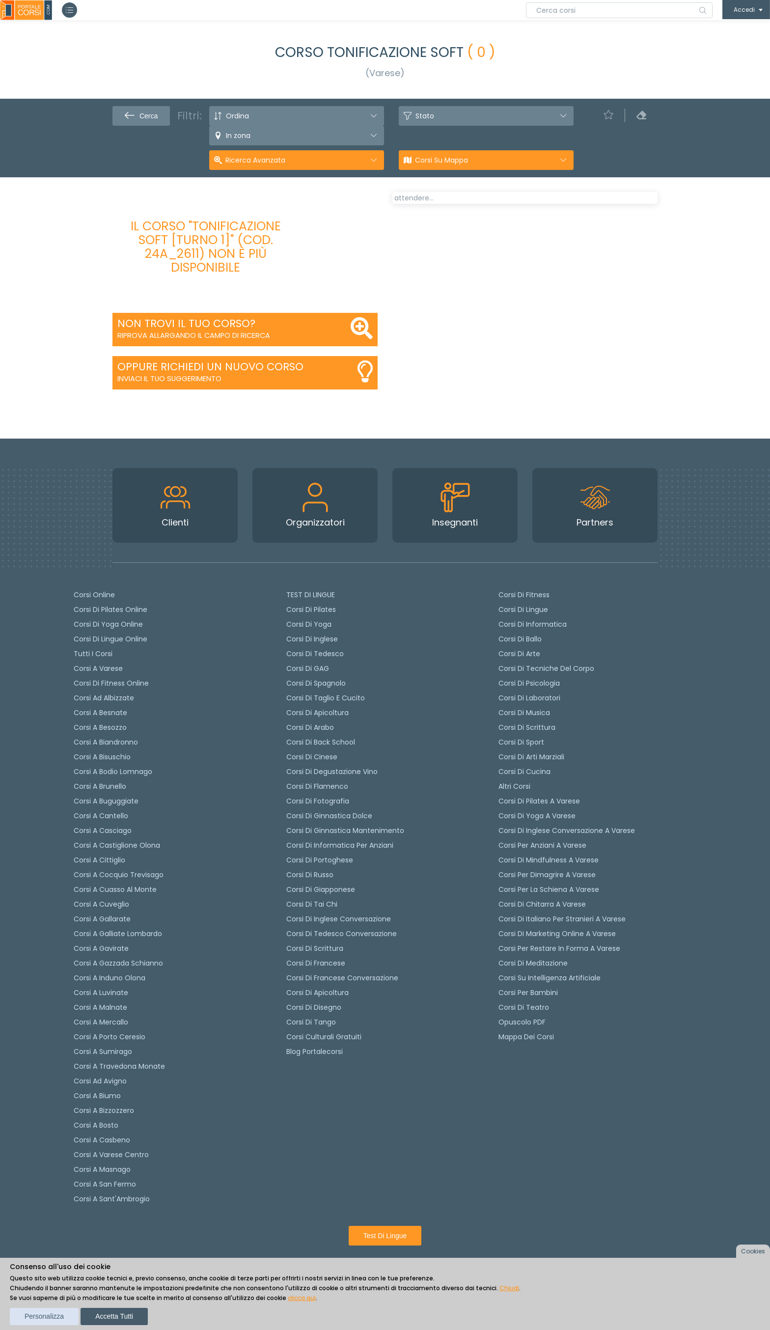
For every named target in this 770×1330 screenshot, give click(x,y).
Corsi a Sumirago (103, 1051)
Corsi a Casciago (103, 830)
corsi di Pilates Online (110, 609)
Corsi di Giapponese (320, 889)
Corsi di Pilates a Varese (539, 801)
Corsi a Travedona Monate (119, 1066)
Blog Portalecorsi (314, 1051)
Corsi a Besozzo (100, 727)
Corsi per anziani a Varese (542, 845)
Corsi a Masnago (102, 1169)
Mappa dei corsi (526, 1037)
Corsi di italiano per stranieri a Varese (562, 919)
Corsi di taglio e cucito (325, 698)
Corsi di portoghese (319, 860)
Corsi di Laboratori (529, 698)
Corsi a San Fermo (105, 1184)
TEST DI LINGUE (310, 595)
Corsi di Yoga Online (108, 624)
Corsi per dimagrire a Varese (547, 875)
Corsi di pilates (311, 609)
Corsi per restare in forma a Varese (559, 948)
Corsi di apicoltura (317, 713)
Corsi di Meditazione (533, 963)
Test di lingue (385, 1236)
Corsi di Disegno (313, 1007)
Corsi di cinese (311, 757)
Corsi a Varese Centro (111, 1155)
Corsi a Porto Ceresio (109, 1037)
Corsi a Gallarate (102, 919)
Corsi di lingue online (110, 639)
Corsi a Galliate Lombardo (118, 934)
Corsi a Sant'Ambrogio (112, 1199)
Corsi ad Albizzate (104, 698)
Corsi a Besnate (100, 713)
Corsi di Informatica (532, 624)
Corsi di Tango (311, 1022)
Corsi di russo (309, 875)
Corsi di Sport (521, 742)
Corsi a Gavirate (101, 948)
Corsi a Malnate (100, 1007)
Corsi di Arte (519, 654)
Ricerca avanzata (255, 160)
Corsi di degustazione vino (332, 771)
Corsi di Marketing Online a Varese (557, 934)
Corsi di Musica (524, 713)
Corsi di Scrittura (526, 727)
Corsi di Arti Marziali (531, 757)
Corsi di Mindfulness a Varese (548, 860)
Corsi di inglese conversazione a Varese (566, 830)
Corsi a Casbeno (102, 1140)
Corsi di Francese (315, 963)
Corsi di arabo (310, 727)
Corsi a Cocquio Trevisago (119, 875)
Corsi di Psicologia (529, 683)
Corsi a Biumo (97, 1096)
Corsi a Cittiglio (99, 860)
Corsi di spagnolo (316, 683)
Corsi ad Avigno (100, 1081)
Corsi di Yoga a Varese (537, 816)
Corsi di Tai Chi (311, 904)
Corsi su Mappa (441, 160)
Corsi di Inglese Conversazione (338, 919)
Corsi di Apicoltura (317, 993)
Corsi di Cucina (524, 771)
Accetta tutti (114, 1316)
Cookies (753, 1251)
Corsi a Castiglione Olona (117, 845)
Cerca (141, 116)
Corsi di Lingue (523, 609)
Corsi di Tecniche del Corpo (546, 668)
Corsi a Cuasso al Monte (115, 889)
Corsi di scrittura (314, 948)
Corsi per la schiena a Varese (548, 889)
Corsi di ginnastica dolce (329, 816)
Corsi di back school (320, 742)
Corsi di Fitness (524, 595)
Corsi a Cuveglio (101, 904)
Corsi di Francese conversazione (342, 978)
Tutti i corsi (93, 654)
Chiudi (509, 1288)
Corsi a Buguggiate (106, 801)
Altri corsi (514, 786)
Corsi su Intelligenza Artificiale (549, 978)
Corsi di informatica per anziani (339, 845)
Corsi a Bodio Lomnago (113, 771)
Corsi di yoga (308, 624)
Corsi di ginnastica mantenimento (345, 830)
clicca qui (302, 1298)
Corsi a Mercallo (101, 1022)
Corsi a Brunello (100, 786)
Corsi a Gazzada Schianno (118, 963)
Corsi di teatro (523, 1007)
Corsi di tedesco (315, 654)
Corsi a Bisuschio (102, 757)
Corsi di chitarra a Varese (542, 904)
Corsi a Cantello (101, 816)
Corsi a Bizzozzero (104, 1110)
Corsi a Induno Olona (109, 978)
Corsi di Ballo (520, 639)
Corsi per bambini (528, 993)
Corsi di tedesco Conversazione (341, 934)
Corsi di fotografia (317, 801)
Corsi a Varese (98, 668)
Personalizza (44, 1316)
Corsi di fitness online (111, 683)
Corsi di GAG (307, 668)
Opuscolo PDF (522, 1022)
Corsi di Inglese (312, 639)
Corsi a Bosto (96, 1125)
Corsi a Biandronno (106, 742)
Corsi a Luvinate (101, 993)
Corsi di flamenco (317, 786)
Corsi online (94, 595)
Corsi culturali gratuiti (323, 1037)
